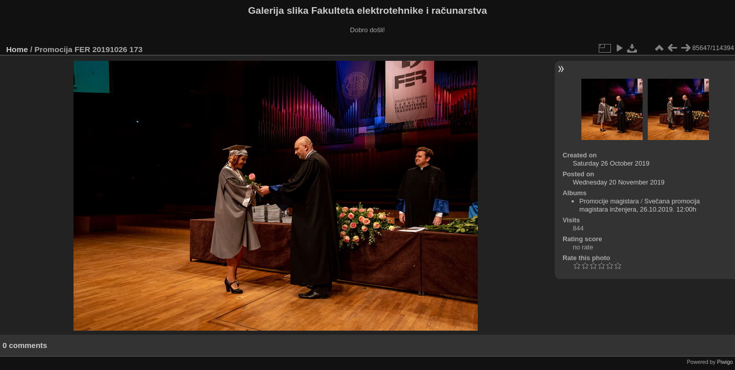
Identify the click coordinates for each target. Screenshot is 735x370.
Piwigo (725, 362)
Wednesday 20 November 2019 (619, 182)
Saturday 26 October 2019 (611, 163)
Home (17, 49)
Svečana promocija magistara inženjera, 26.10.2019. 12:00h (639, 205)
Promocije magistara (609, 201)
